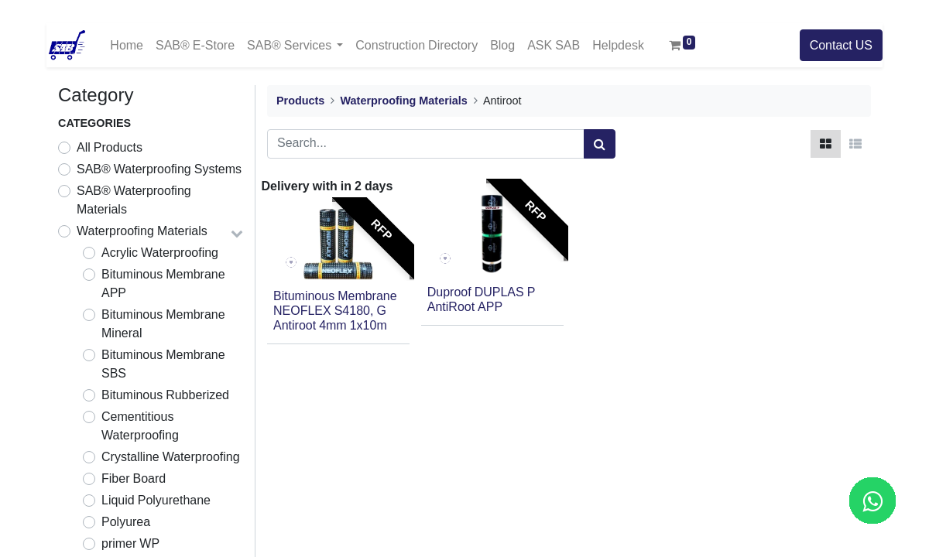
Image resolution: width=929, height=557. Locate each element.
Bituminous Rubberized (165, 395)
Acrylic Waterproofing (159, 253)
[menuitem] (126, 45)
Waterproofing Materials (142, 231)
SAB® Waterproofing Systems (159, 169)
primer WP (130, 543)
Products (300, 101)
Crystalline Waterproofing (170, 457)
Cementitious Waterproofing (140, 426)
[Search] (599, 144)
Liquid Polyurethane (156, 500)
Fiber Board (133, 479)
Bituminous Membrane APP (163, 284)
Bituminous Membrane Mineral (163, 324)
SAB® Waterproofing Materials (134, 200)
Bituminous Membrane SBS (163, 364)
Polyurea (125, 522)
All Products (109, 147)
